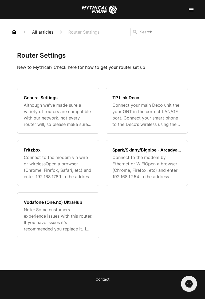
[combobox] (162, 32)
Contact (102, 279)
